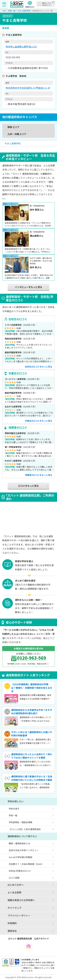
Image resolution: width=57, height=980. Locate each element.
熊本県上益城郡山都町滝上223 (21, 46)
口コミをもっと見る (28, 485)
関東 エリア (13, 127)
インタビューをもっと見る (28, 287)
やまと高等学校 (13, 143)
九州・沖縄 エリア (17, 134)
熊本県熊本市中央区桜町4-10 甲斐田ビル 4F (28, 88)
